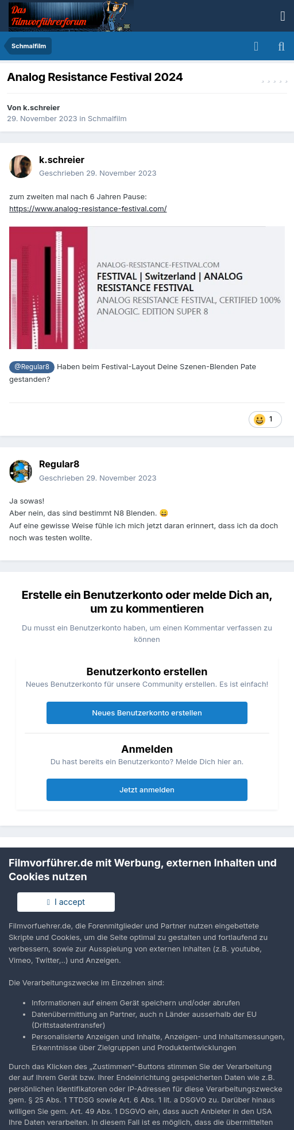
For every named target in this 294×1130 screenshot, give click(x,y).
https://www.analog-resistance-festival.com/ (88, 208)
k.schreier (41, 107)
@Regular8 (31, 367)
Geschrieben (97, 172)
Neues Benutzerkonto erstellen (147, 712)
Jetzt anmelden (147, 789)
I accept (66, 902)
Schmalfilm (107, 118)
